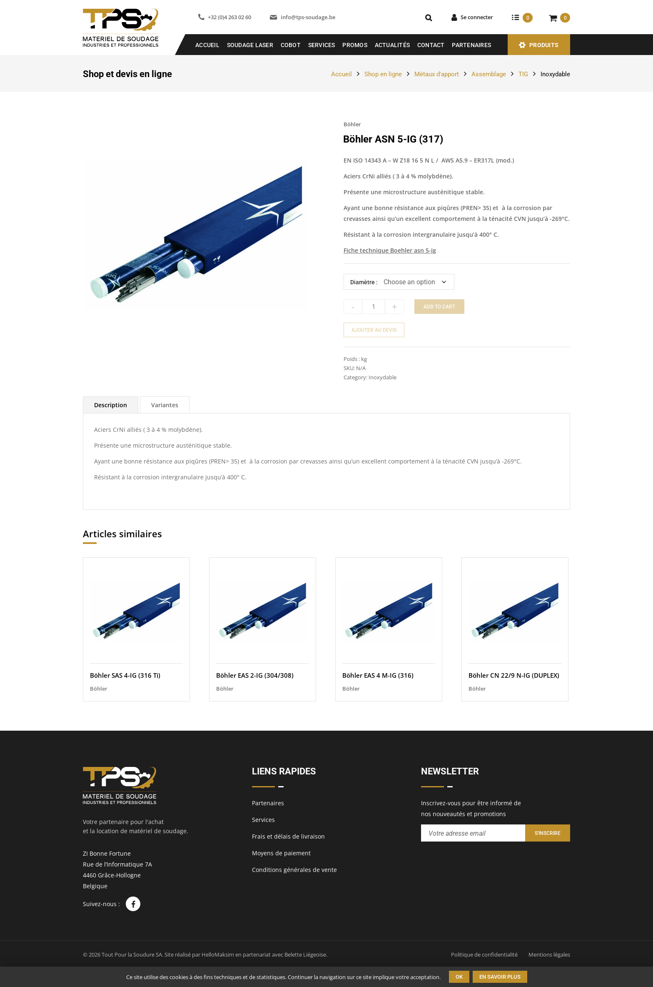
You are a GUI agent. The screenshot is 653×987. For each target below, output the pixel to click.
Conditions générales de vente (294, 870)
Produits (543, 45)
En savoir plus (500, 977)
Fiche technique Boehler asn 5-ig (390, 250)
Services (321, 45)
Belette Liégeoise (305, 954)
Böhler (352, 124)
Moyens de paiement (281, 853)
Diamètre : (364, 282)
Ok (459, 977)
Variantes (164, 405)
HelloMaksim (218, 954)
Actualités (392, 45)
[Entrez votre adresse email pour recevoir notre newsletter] (473, 833)
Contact (431, 45)
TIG (523, 74)
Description (110, 405)
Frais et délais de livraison (288, 836)
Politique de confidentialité (484, 954)
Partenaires (471, 45)
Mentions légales (549, 954)
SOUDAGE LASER (250, 45)
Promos (354, 45)
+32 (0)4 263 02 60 (229, 17)
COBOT (291, 45)
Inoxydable (555, 74)
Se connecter (477, 17)
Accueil (207, 45)
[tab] (110, 404)
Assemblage (488, 74)
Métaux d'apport (436, 74)
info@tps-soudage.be (308, 17)
